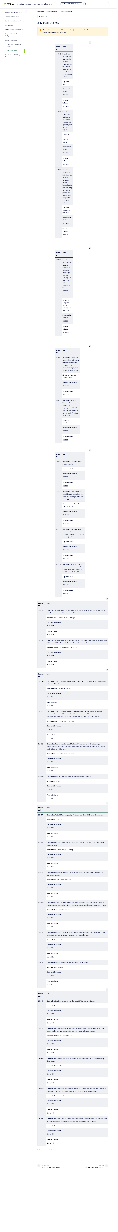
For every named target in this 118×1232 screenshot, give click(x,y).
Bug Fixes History (12, 50)
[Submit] (85, 4)
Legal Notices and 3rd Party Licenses (12, 56)
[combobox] (96, 4)
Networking (20, 4)
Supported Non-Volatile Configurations (11, 35)
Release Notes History (11, 40)
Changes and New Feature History (14, 45)
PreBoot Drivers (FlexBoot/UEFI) (14, 29)
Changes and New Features (12, 16)
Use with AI (44, 16)
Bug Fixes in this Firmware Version (14, 21)
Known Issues (9, 25)
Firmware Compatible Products (13, 12)
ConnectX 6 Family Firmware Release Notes (38, 4)
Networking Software (51, 11)
